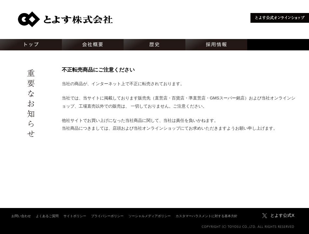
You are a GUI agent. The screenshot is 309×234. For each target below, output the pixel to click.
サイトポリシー (74, 216)
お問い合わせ (21, 216)
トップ (31, 44)
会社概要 (93, 44)
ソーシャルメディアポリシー (149, 216)
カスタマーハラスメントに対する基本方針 (206, 216)
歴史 (154, 44)
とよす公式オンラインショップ (279, 18)
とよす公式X (282, 215)
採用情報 (216, 44)
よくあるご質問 (47, 216)
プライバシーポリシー (107, 216)
